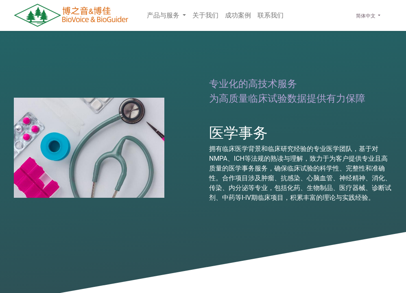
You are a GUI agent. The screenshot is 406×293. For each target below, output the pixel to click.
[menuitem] (205, 15)
